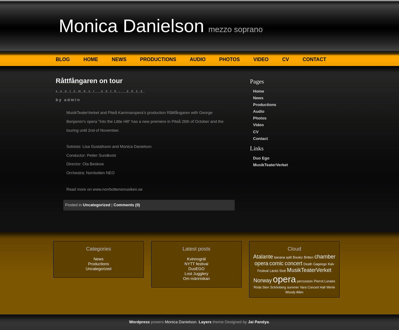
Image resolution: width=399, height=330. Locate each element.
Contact (314, 59)
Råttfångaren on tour (89, 81)
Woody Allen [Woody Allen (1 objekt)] (294, 292)
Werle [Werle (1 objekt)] (330, 287)
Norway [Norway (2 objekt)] (262, 280)
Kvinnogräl (196, 259)
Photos (229, 59)
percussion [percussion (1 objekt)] (305, 281)
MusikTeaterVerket (270, 165)
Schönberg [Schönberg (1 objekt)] (278, 287)
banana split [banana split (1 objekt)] (283, 257)
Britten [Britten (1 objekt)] (308, 257)
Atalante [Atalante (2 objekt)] (263, 257)
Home (91, 59)
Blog (63, 59)
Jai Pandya (258, 322)
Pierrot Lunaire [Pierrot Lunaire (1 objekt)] (324, 281)
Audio (198, 59)
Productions (158, 59)
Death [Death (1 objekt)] (308, 264)
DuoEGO (196, 268)
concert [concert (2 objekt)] (293, 263)
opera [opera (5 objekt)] (284, 279)
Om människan (196, 278)
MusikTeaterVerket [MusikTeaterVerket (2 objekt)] (309, 270)
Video (261, 59)
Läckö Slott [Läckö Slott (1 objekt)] (278, 271)
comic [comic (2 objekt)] (277, 263)
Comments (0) (127, 205)
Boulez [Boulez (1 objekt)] (298, 257)
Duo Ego (261, 158)
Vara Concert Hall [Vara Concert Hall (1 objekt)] (312, 287)
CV (285, 59)
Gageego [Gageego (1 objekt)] (320, 264)
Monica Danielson (131, 26)
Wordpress (139, 322)
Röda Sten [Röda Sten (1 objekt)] (261, 287)
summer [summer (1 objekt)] (293, 287)
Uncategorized (96, 205)
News (119, 59)
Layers (205, 322)
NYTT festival (196, 264)
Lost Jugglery (196, 273)
